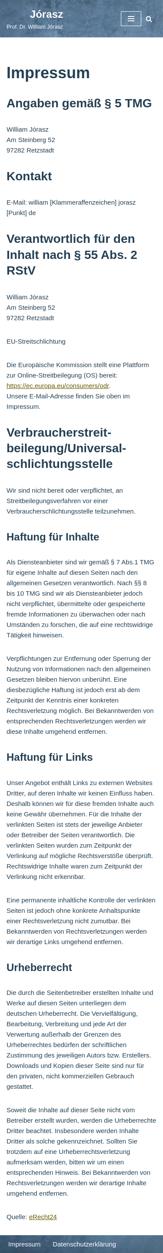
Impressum (24, 1244)
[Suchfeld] (149, 19)
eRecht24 (43, 1216)
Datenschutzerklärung (84, 1244)
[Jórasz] (35, 18)
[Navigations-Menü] (131, 18)
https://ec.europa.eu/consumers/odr (58, 385)
